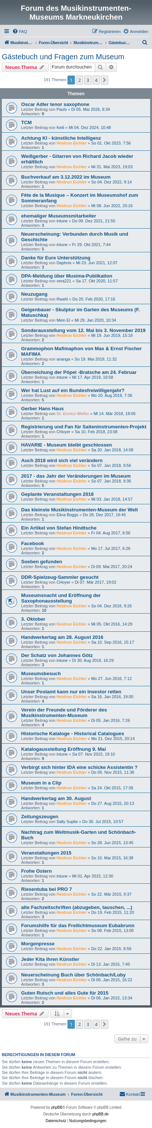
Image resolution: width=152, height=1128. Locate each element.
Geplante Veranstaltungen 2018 (57, 494)
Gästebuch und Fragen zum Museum (63, 57)
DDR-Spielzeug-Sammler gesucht (60, 577)
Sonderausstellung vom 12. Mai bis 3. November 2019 (83, 330)
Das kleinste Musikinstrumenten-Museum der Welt (79, 509)
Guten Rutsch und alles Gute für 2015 (64, 993)
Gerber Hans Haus (42, 408)
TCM (26, 122)
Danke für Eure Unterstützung (55, 258)
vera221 (63, 281)
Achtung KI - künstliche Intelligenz (61, 138)
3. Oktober (33, 619)
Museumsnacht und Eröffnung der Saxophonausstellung (61, 598)
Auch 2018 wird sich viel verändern (62, 460)
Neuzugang (34, 294)
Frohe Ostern (36, 871)
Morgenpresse (37, 943)
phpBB (56, 1107)
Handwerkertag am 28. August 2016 (62, 637)
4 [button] (96, 80)
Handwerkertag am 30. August (56, 798)
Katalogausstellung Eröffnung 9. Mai (63, 749)
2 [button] (79, 80)
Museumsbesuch (41, 673)
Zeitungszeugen (39, 816)
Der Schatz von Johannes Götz (57, 655)
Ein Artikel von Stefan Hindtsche (58, 528)
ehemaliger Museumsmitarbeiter (58, 216)
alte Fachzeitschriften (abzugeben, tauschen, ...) (76, 907)
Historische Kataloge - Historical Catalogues (72, 733)
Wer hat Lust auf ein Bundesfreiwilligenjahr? (73, 390)
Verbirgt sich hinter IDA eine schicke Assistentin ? (79, 767)
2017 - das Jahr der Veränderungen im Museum (75, 476)
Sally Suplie (66, 821)
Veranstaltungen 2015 (46, 853)
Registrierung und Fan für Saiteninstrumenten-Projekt (83, 426)
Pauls (61, 109)
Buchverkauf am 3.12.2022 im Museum (65, 177)
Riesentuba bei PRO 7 (46, 889)
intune (61, 221)
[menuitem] (19, 31)
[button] (104, 80)
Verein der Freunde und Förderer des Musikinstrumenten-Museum (64, 712)
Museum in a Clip (41, 783)
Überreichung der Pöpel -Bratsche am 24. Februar (78, 372)
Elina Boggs (67, 514)
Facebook (32, 543)
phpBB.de (100, 1114)
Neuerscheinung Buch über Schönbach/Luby (73, 975)
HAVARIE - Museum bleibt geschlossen (66, 445)
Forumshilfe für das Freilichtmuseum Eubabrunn (78, 925)
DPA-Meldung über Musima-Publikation (66, 276)
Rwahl (62, 299)
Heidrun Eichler (71, 143)
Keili (60, 127)
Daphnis (63, 263)
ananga (63, 359)
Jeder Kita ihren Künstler (50, 959)
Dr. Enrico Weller (72, 413)
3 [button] (87, 80)
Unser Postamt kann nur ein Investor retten (71, 691)
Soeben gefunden (41, 561)
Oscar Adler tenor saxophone (55, 104)
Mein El (63, 320)
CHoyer (63, 431)
